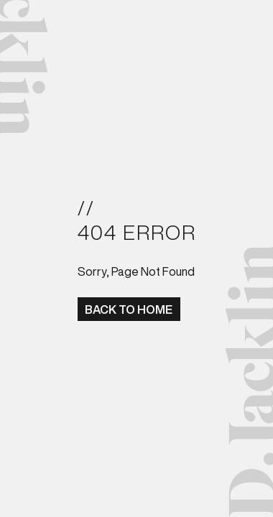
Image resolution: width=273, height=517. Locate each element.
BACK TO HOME (128, 309)
